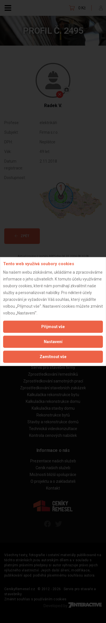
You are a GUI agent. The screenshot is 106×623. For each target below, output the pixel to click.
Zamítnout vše (53, 356)
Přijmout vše (53, 326)
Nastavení (53, 341)
